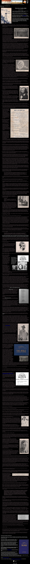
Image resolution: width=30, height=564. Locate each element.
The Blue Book (9, 549)
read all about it (24, 15)
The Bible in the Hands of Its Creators (19, 15)
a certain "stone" (7, 325)
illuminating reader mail (6, 557)
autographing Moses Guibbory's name (7, 373)
